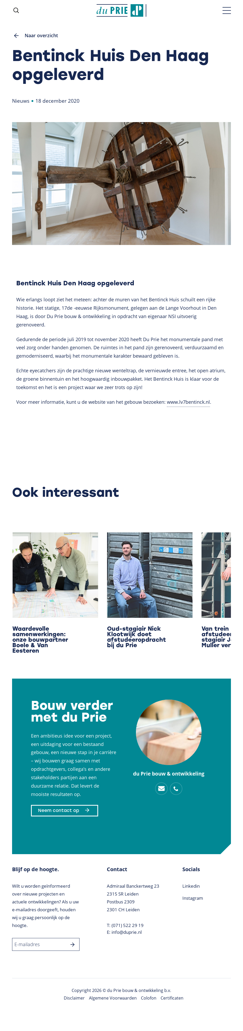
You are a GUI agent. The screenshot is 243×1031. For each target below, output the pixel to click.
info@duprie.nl (127, 932)
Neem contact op (64, 810)
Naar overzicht (35, 35)
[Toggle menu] (227, 10)
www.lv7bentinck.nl (188, 402)
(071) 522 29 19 (128, 925)
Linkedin (191, 886)
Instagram (192, 898)
